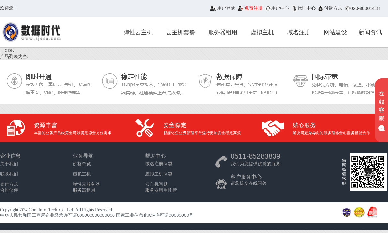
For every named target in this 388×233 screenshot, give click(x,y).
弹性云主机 (138, 32)
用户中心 (280, 8)
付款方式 (333, 8)
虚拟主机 (262, 32)
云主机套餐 (180, 32)
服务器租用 (222, 32)
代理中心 (306, 8)
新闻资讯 (370, 32)
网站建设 (335, 32)
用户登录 (226, 8)
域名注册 (298, 32)
